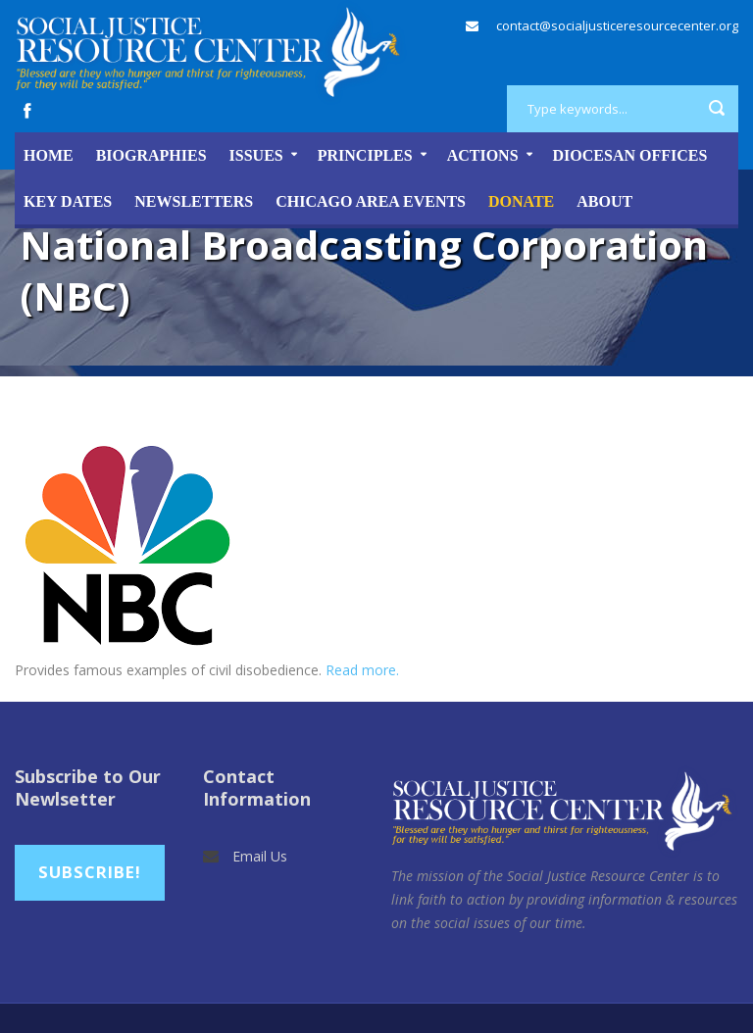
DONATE (521, 201)
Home (49, 155)
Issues (256, 155)
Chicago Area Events (371, 201)
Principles (365, 155)
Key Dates (68, 201)
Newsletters (193, 201)
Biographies (151, 155)
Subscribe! (89, 872)
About (604, 201)
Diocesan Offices (630, 155)
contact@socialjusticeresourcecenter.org (617, 25)
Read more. (362, 670)
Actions (483, 155)
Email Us (259, 856)
